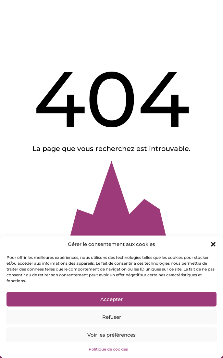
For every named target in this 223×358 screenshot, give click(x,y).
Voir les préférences (111, 335)
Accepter (111, 299)
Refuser (111, 317)
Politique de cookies (108, 349)
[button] (213, 244)
